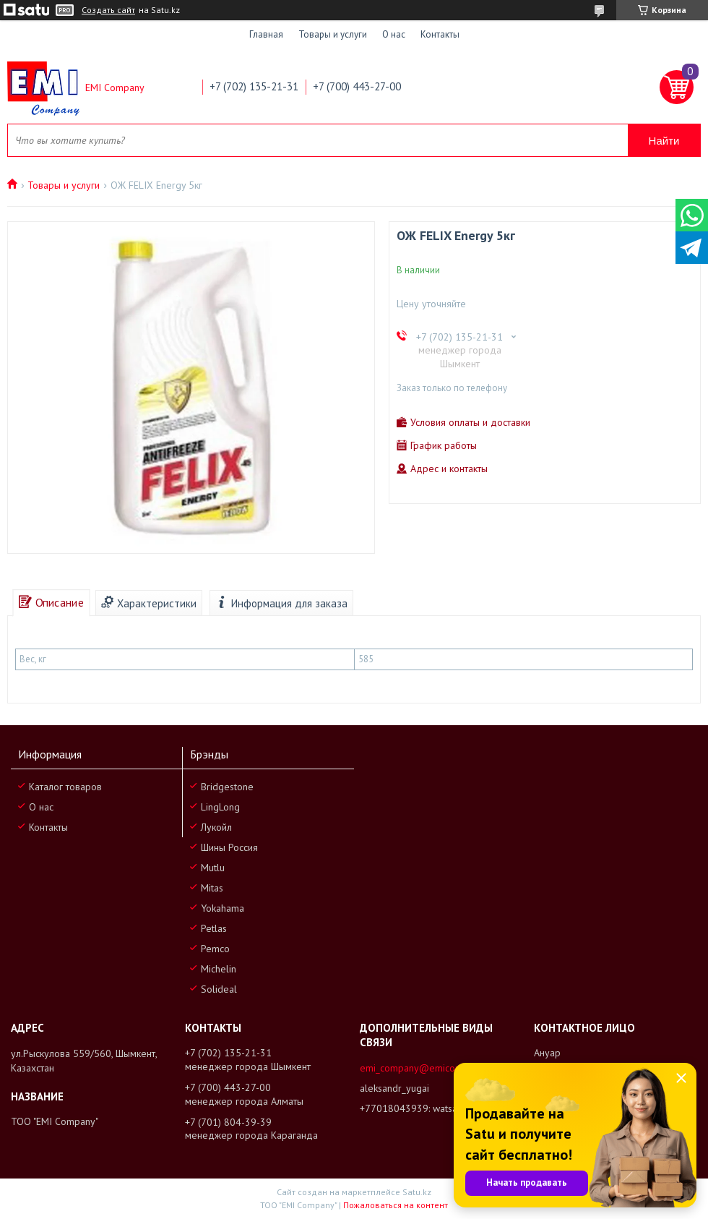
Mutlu (213, 867)
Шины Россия (229, 847)
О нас (393, 34)
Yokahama (222, 908)
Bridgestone (227, 786)
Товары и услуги (332, 34)
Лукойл (216, 827)
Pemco (215, 948)
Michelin (218, 968)
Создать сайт (108, 10)
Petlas (214, 928)
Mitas (212, 887)
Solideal (219, 989)
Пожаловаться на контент (395, 1204)
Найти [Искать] (664, 140)
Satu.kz (416, 1191)
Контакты (439, 34)
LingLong (220, 806)
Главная (266, 34)
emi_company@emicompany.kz (427, 1067)
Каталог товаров (65, 786)
